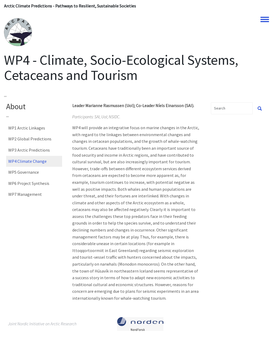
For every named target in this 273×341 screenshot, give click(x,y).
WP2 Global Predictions (29, 138)
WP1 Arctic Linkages (26, 128)
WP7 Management (25, 194)
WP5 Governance (23, 172)
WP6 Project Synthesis (28, 183)
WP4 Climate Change (27, 161)
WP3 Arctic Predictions (29, 150)
